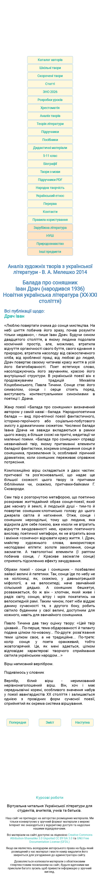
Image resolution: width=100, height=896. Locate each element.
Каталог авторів (50, 60)
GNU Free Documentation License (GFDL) (59, 840)
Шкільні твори (50, 68)
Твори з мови (50, 172)
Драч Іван (14, 316)
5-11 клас (50, 156)
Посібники (50, 140)
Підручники (50, 132)
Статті (50, 84)
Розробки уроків (50, 100)
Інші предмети (50, 252)
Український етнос (50, 196)
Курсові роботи (49, 797)
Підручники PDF (50, 180)
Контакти (50, 212)
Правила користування (50, 220)
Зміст (50, 722)
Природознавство (50, 244)
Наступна (82, 722)
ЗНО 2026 (50, 92)
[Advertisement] (50, 26)
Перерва (50, 204)
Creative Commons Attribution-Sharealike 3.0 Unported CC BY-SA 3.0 (51, 836)
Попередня (17, 722)
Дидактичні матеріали (50, 148)
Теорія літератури (50, 124)
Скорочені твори (50, 76)
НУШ (50, 236)
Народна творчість (50, 188)
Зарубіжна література (50, 228)
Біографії (50, 164)
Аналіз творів (50, 116)
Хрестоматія (50, 108)
